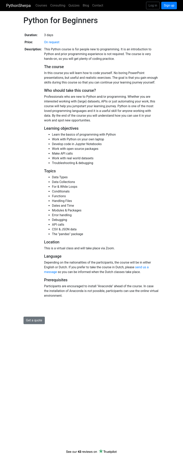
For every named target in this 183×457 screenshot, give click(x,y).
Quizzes (74, 5)
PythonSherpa (18, 5)
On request (51, 42)
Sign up (169, 5)
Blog (86, 5)
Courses (41, 5)
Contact (97, 5)
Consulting (57, 5)
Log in (153, 5)
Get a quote (34, 320)
